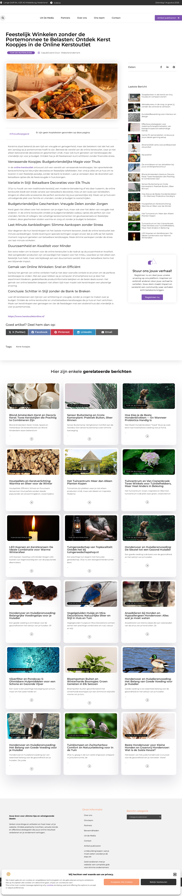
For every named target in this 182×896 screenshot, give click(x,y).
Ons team (99, 27)
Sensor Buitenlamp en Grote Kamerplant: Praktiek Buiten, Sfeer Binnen (158, 196)
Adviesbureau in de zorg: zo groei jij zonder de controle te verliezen (158, 115)
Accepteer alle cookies (122, 882)
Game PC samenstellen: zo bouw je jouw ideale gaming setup (158, 145)
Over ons (82, 27)
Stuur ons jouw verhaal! (152, 281)
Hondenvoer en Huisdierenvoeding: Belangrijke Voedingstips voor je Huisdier (32, 625)
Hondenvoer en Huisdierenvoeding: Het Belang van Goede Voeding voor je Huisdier (148, 691)
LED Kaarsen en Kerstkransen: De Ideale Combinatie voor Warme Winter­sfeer (157, 245)
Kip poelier (147, 164)
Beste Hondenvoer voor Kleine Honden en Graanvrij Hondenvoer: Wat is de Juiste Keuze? (147, 757)
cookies (50, 885)
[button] (174, 874)
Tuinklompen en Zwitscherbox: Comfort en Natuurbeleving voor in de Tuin (90, 757)
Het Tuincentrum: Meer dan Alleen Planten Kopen (158, 224)
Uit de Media (90, 845)
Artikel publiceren (92, 855)
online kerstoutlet (23, 177)
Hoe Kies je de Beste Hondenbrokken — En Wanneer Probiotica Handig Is (159, 204)
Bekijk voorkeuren (158, 882)
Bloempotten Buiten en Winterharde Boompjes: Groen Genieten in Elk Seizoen (87, 691)
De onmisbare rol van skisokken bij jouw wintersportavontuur (158, 175)
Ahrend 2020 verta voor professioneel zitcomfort (159, 155)
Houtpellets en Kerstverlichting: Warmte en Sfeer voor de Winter (156, 214)
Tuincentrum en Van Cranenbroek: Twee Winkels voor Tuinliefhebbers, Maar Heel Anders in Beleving (158, 235)
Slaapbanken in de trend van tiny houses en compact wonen (157, 105)
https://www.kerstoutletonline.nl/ (26, 326)
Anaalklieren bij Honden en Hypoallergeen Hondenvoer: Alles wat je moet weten (146, 625)
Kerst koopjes (23, 356)
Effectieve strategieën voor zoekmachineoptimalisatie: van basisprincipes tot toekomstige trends (156, 136)
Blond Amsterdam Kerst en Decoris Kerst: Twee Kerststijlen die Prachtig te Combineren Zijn (158, 186)
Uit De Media (47, 27)
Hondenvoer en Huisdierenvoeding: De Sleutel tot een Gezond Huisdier (148, 558)
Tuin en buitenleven (21, 62)
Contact (116, 27)
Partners (65, 27)
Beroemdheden (91, 840)
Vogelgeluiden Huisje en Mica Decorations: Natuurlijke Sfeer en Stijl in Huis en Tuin (88, 625)
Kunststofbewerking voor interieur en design (159, 125)
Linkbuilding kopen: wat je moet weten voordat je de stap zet (96, 863)
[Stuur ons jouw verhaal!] (152, 271)
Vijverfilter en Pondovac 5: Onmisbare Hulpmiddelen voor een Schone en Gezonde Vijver (32, 691)
